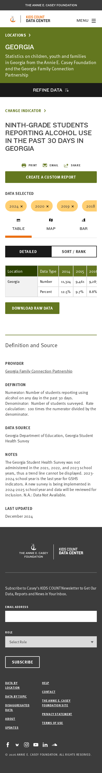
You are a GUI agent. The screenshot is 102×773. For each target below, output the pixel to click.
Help (45, 683)
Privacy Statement (57, 714)
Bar (84, 228)
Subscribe (22, 662)
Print (29, 165)
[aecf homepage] (13, 19)
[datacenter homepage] (38, 19)
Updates (11, 727)
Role (9, 632)
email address (17, 607)
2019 (65, 206)
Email (50, 165)
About (10, 719)
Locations (15, 35)
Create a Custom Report (51, 177)
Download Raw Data (32, 308)
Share (72, 165)
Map (51, 228)
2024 (13, 206)
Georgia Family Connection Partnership (38, 371)
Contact (48, 692)
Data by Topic (16, 696)
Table (18, 228)
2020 (39, 206)
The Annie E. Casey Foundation (51, 5)
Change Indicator (23, 110)
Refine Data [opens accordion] (47, 90)
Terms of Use (52, 723)
